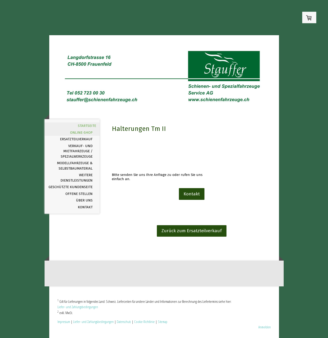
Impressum (63, 321)
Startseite (87, 126)
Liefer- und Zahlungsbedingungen (77, 306)
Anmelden (264, 327)
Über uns (84, 200)
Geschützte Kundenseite (71, 187)
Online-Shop (81, 132)
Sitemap (162, 321)
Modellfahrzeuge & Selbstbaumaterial (75, 166)
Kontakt (85, 207)
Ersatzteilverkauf (76, 139)
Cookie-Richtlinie (144, 321)
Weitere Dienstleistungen (76, 177)
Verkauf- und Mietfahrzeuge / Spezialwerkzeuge (77, 151)
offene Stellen (79, 194)
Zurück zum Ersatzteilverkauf (192, 230)
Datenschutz (124, 321)
